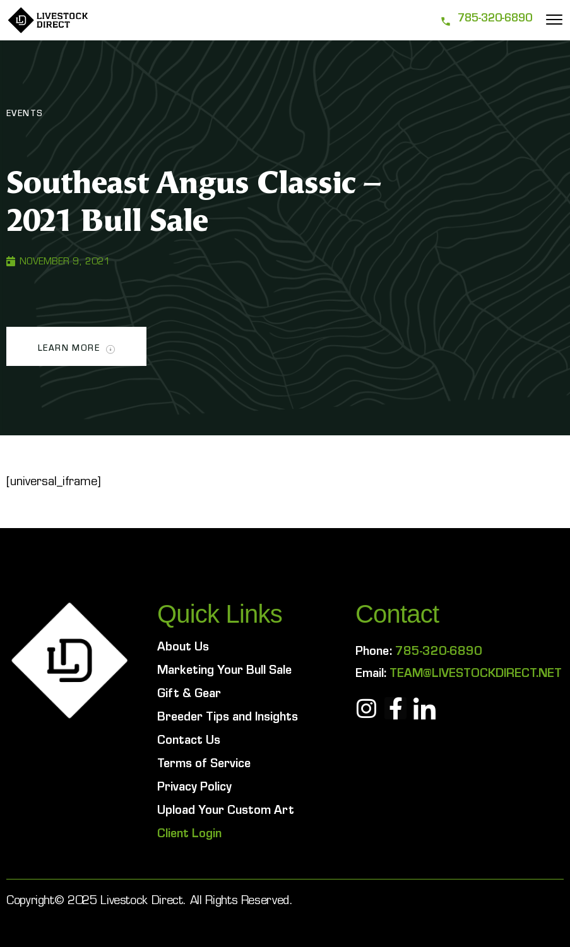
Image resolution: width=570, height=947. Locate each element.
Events (24, 114)
